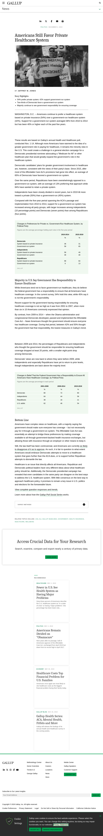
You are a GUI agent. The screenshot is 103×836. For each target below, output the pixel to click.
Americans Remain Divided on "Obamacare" (48, 634)
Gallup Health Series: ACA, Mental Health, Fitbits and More (49, 719)
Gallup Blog (41, 712)
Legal (37, 808)
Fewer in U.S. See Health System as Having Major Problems (47, 593)
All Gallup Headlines (48, 519)
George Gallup (32, 773)
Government (63, 519)
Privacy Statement (25, 808)
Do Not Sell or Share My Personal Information (57, 808)
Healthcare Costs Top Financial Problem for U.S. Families (50, 676)
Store (47, 777)
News (47, 773)
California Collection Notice (86, 808)
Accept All (35, 829)
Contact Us (70, 774)
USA (36, 519)
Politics (39, 626)
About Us (48, 762)
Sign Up (96, 795)
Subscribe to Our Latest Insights (13, 791)
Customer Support (70, 770)
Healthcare (20, 521)
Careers (48, 766)
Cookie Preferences (9, 808)
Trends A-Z (31, 770)
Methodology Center (34, 762)
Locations (48, 770)
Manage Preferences (52, 829)
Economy (40, 669)
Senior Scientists (33, 766)
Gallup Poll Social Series (51, 495)
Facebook (14, 770)
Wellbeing (29, 521)
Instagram (10, 770)
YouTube (17, 770)
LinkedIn (4, 770)
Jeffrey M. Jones (27, 91)
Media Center (69, 762)
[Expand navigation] (3, 3)
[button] (51, 504)
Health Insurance (76, 519)
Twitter (7, 770)
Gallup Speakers (70, 766)
